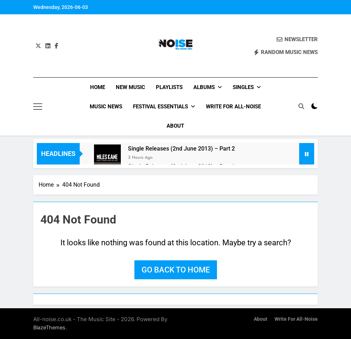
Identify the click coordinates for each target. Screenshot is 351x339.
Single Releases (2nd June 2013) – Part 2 (181, 148)
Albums (204, 87)
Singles (243, 87)
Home (97, 87)
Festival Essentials (160, 106)
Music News (106, 106)
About (175, 126)
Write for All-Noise (233, 106)
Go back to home (176, 269)
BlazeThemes (49, 327)
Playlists (169, 87)
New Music (130, 87)
